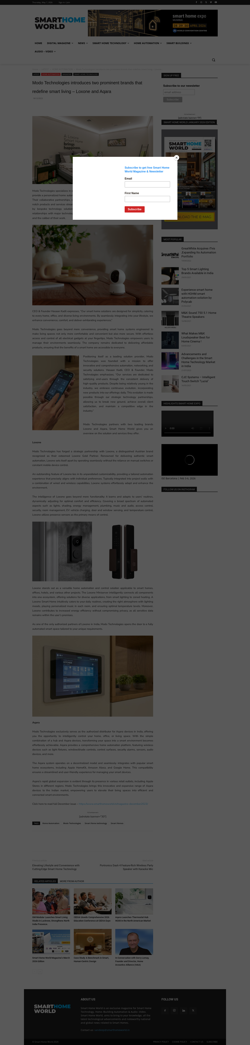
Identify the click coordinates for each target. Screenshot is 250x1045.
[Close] (176, 157)
